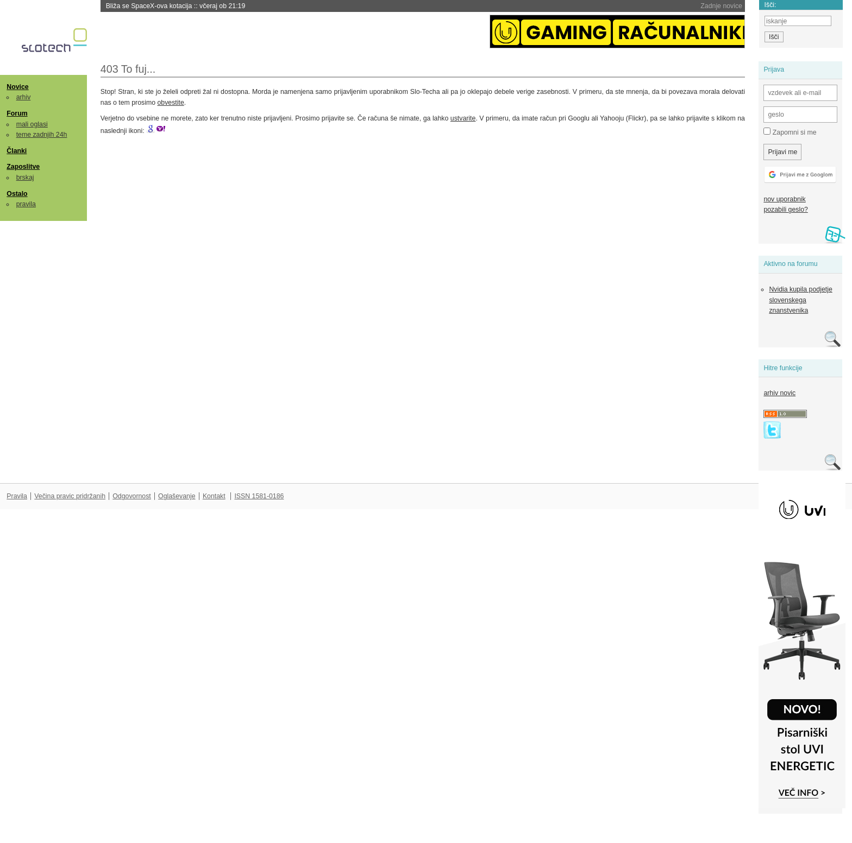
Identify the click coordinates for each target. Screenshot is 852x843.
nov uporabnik (784, 199)
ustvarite (463, 118)
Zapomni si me (789, 132)
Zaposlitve (23, 166)
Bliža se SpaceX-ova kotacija (176, 6)
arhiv (23, 97)
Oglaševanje (176, 496)
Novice (17, 87)
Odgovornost (131, 496)
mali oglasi (32, 124)
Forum (17, 113)
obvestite (170, 102)
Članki (17, 151)
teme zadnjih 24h (41, 134)
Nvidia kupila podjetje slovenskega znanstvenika (800, 300)
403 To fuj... (128, 69)
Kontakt (214, 496)
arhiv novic (779, 393)
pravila (26, 204)
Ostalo (17, 194)
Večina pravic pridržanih (69, 496)
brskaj (25, 177)
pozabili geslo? (785, 209)
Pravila (17, 496)
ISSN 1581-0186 (259, 496)
